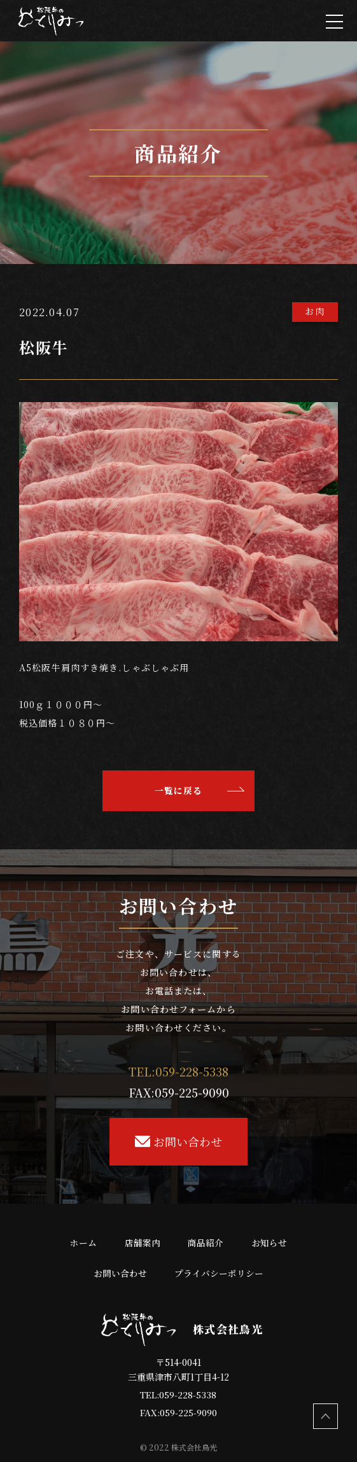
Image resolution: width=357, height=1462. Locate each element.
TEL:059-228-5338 (178, 1394)
